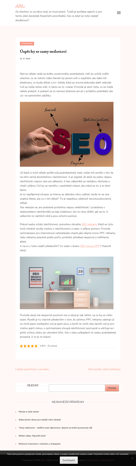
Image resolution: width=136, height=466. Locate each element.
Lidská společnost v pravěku (32, 369)
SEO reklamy (89, 224)
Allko (20, 6)
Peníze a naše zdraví (29, 411)
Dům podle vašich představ (104, 369)
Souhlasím (69, 460)
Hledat (112, 388)
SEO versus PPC (90, 246)
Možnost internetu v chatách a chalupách (40, 443)
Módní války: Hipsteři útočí (32, 435)
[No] (132, 458)
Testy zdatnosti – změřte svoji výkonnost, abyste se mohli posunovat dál (55, 427)
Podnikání (27, 43)
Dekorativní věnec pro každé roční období (40, 419)
